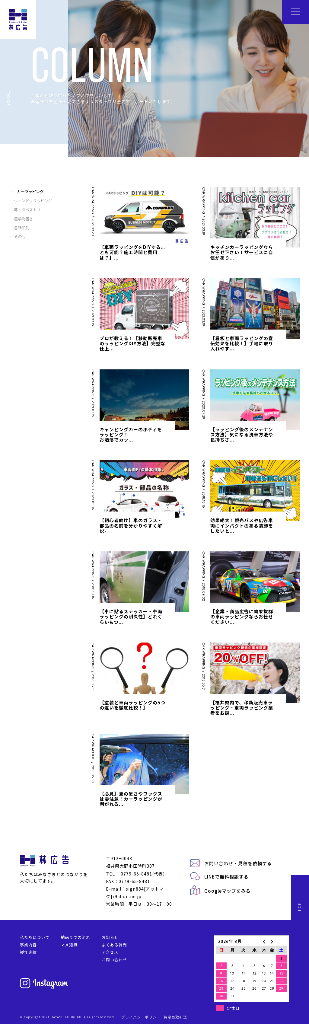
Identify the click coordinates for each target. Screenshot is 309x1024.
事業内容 (28, 945)
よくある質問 (114, 945)
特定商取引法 (175, 1016)
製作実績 (28, 952)
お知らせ (110, 937)
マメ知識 (69, 945)
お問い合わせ (114, 959)
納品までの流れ (75, 937)
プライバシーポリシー (141, 1016)
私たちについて (34, 937)
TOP (299, 907)
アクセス (110, 952)
